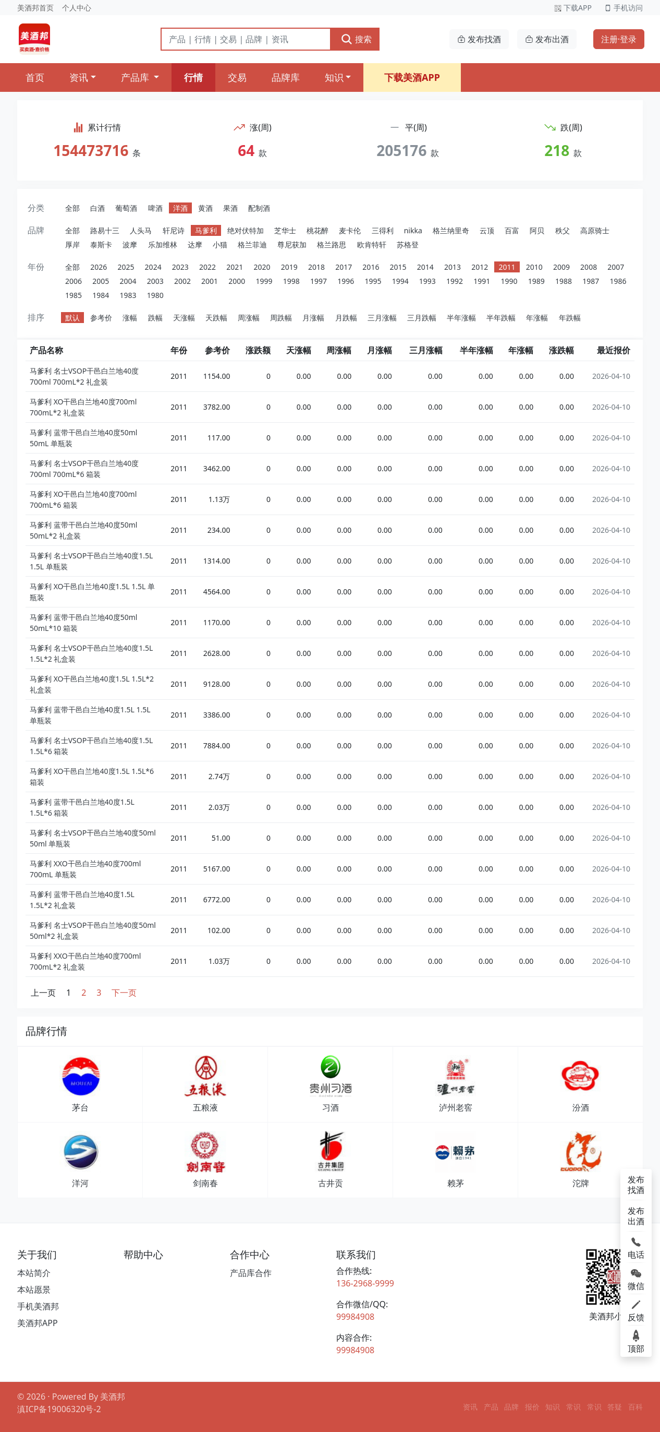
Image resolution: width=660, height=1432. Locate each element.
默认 (72, 318)
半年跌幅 (501, 318)
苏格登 (408, 244)
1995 (372, 281)
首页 (35, 77)
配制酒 (259, 208)
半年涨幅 (461, 318)
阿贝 (537, 230)
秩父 (562, 230)
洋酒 (180, 208)
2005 (100, 281)
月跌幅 (346, 318)
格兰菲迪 (252, 244)
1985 (73, 295)
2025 (125, 267)
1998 (291, 281)
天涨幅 (184, 318)
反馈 (636, 1309)
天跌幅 (216, 318)
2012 (479, 267)
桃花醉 (317, 230)
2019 (289, 267)
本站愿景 (34, 1289)
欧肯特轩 (371, 244)
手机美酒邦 (38, 1306)
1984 (100, 295)
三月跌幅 (421, 318)
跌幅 (155, 318)
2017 (343, 267)
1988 (563, 281)
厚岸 (72, 244)
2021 (234, 267)
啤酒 (155, 208)
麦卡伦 (350, 230)
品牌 (511, 1407)
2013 (452, 267)
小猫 (220, 244)
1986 (617, 281)
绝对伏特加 (245, 230)
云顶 (487, 230)
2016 (370, 267)
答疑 (614, 1407)
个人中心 (76, 8)
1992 (454, 281)
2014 (425, 267)
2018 (316, 267)
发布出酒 (547, 39)
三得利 (383, 230)
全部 (72, 208)
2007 (615, 267)
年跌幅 (570, 318)
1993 (427, 281)
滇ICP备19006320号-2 (59, 1409)
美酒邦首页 (35, 8)
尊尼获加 (292, 244)
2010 (534, 267)
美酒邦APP (37, 1323)
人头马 (141, 230)
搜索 (356, 39)
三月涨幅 (382, 318)
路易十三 (104, 230)
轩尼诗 (174, 230)
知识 (334, 77)
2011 (506, 267)
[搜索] (246, 39)
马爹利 (206, 230)
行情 (193, 77)
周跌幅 (281, 318)
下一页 (124, 992)
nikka (413, 230)
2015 (398, 267)
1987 (590, 281)
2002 (182, 281)
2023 (180, 267)
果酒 (230, 208)
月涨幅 (313, 318)
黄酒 (205, 208)
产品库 (136, 77)
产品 (491, 1407)
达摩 (195, 244)
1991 (481, 281)
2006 (73, 281)
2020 (261, 267)
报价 (532, 1407)
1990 (509, 281)
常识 (573, 1407)
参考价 (101, 318)
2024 (153, 267)
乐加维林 (162, 244)
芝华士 (285, 230)
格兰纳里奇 (451, 230)
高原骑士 (594, 230)
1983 (127, 295)
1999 (264, 281)
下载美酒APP (412, 77)
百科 (635, 1407)
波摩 (130, 244)
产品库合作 (251, 1273)
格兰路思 (331, 244)
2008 (588, 267)
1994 (400, 281)
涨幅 (130, 318)
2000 (236, 281)
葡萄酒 (126, 208)
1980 (155, 295)
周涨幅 (249, 318)
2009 (561, 267)
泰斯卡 (101, 244)
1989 (536, 281)
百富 (512, 230)
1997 (318, 281)
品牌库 (286, 77)
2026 (98, 267)
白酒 (97, 208)
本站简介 (34, 1273)
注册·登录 (619, 39)
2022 (207, 267)
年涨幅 (537, 318)
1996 (345, 281)
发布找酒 (479, 39)
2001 (209, 281)
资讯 (78, 77)
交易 (237, 77)
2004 (127, 281)
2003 (155, 281)
